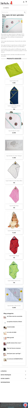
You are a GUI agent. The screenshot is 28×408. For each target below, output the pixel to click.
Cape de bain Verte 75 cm (14, 280)
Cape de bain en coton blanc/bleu (14, 180)
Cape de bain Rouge (14, 255)
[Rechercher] (13, 12)
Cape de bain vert (14, 80)
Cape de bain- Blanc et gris (14, 305)
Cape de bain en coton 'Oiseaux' (14, 155)
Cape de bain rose (14, 205)
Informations (5, 382)
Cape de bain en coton (14, 130)
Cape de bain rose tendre (14, 230)
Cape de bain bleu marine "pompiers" (14, 106)
